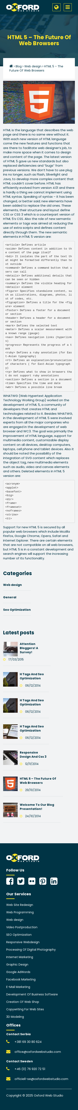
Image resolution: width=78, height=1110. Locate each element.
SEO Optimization (19, 935)
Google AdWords (18, 972)
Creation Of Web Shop (22, 1002)
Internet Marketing (19, 957)
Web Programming (20, 912)
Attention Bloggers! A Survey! (29, 648)
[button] (56, 7)
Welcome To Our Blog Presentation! (37, 807)
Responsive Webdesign (23, 942)
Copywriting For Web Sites (25, 1009)
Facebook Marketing (21, 979)
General (9, 597)
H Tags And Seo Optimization (32, 676)
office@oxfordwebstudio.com (38, 1051)
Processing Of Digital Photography (31, 950)
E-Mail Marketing (18, 987)
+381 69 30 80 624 (28, 1042)
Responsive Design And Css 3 (33, 754)
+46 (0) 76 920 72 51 (30, 1069)
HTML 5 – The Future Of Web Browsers (38, 781)
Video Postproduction (21, 927)
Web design (12, 585)
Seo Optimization (17, 610)
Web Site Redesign (19, 905)
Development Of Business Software (32, 994)
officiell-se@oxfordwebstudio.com (41, 1079)
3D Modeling (15, 1017)
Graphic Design (17, 964)
